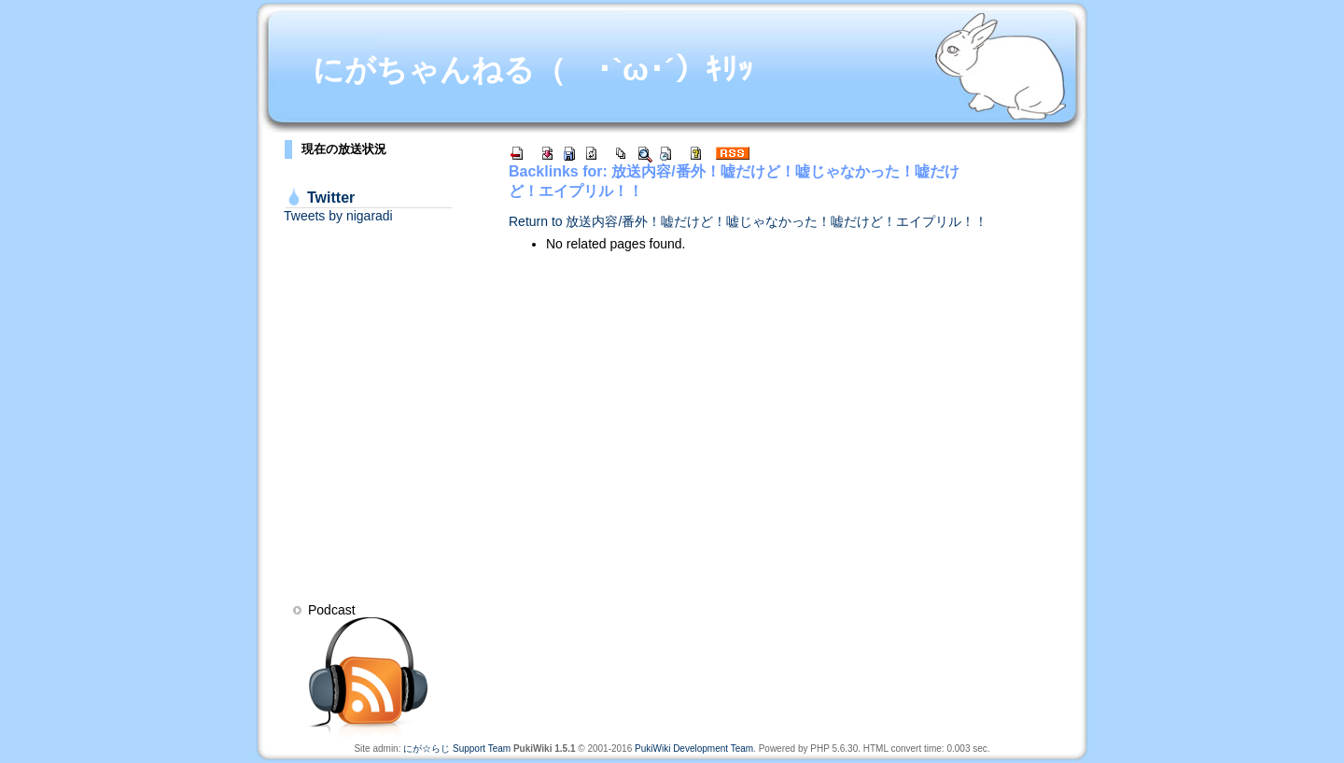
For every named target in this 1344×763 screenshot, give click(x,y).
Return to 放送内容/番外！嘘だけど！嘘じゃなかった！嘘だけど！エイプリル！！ (748, 221)
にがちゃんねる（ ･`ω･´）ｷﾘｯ (533, 69)
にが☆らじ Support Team (457, 748)
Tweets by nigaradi (338, 215)
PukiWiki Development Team (694, 748)
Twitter (331, 197)
